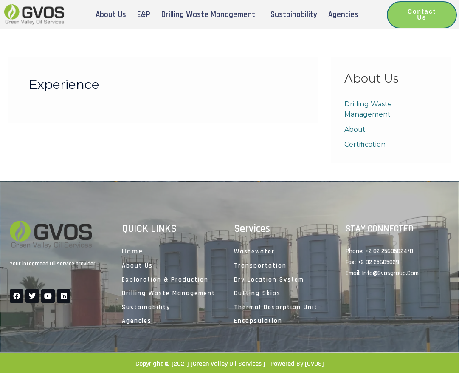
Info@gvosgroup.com (390, 273)
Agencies (343, 14)
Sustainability (293, 14)
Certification (365, 145)
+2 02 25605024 (386, 251)
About (355, 129)
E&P (143, 14)
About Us (111, 14)
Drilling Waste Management (208, 14)
